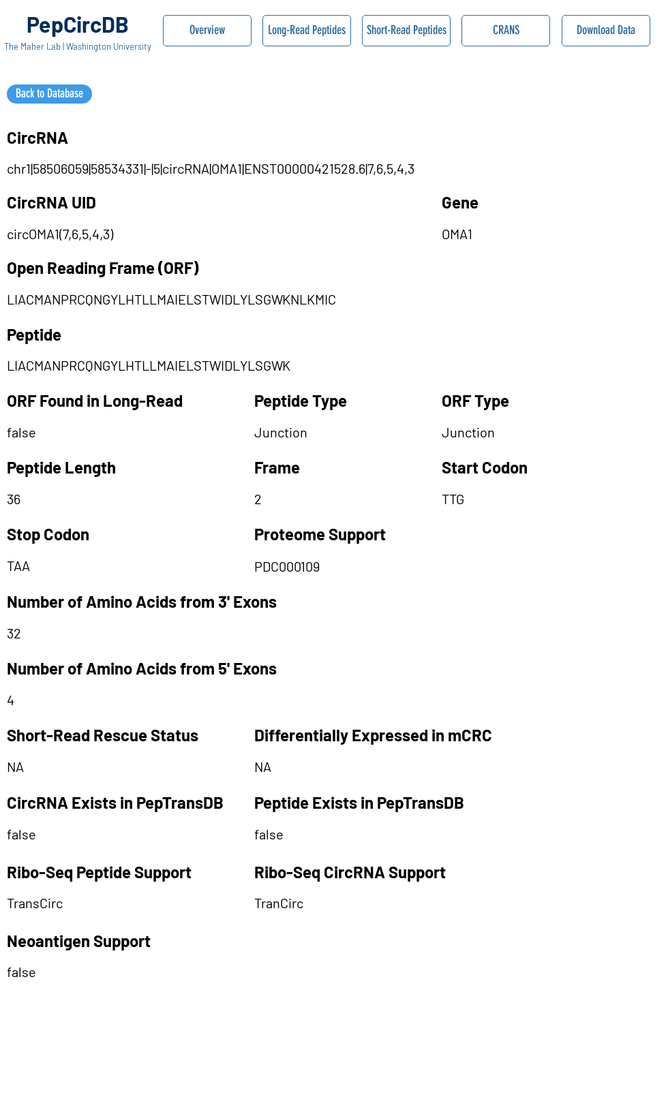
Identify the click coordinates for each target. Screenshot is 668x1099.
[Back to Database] (49, 94)
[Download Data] (606, 30)
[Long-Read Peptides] (306, 30)
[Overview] (207, 30)
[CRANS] (505, 30)
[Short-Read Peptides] (406, 30)
